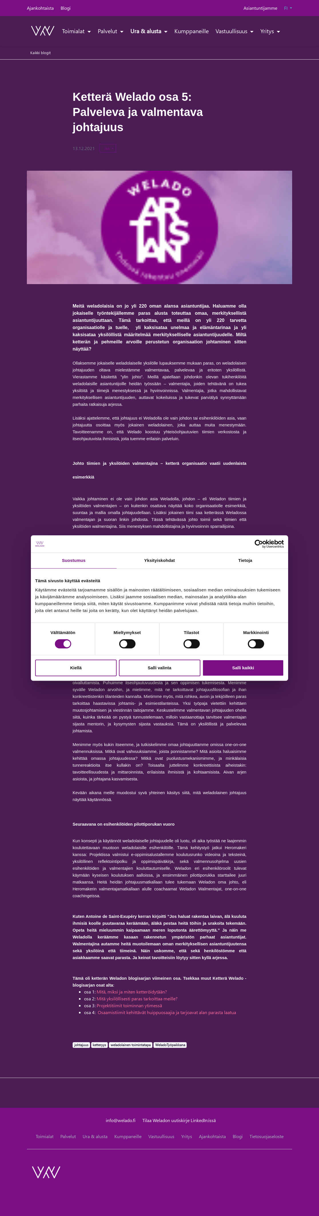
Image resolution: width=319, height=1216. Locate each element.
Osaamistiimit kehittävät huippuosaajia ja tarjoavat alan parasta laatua (167, 1012)
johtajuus (81, 1044)
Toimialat (74, 31)
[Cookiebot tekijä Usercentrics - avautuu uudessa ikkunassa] (259, 544)
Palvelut (108, 31)
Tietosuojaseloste (267, 1136)
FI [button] (286, 8)
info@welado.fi (120, 1120)
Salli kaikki (243, 667)
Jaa (107, 148)
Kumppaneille (191, 31)
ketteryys (99, 1044)
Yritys (267, 31)
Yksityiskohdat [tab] (159, 560)
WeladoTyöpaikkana (170, 1044)
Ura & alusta (146, 31)
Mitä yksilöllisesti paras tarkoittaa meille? (136, 998)
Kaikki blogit (40, 52)
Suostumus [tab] (74, 560)
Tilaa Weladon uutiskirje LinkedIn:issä (179, 1120)
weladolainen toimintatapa (130, 1044)
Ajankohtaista (40, 8)
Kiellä (75, 667)
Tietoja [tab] (245, 560)
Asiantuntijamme (260, 8)
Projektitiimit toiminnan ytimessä (129, 1005)
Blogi (66, 8)
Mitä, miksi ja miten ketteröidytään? (132, 992)
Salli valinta (160, 667)
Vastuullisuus (232, 31)
